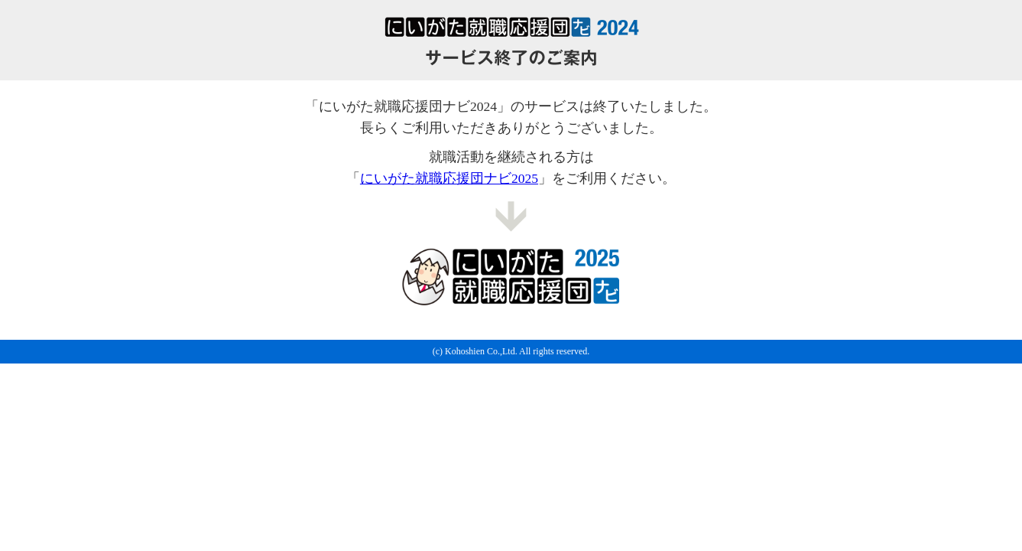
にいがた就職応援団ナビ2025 (449, 178)
